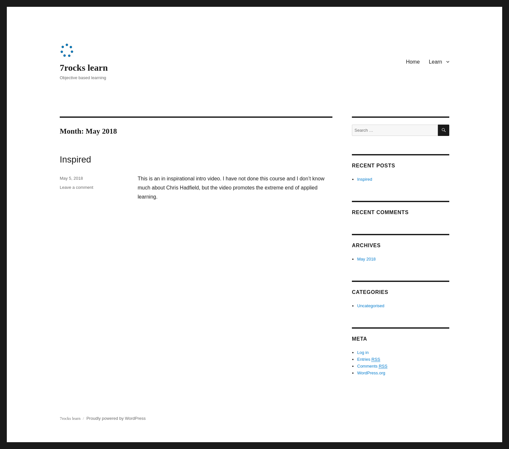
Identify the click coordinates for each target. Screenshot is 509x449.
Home (413, 62)
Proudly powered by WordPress (116, 418)
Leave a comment (76, 187)
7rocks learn (84, 68)
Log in (362, 352)
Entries (368, 359)
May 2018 (366, 259)
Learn (435, 62)
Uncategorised (370, 305)
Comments (372, 366)
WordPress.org (371, 372)
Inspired (75, 159)
